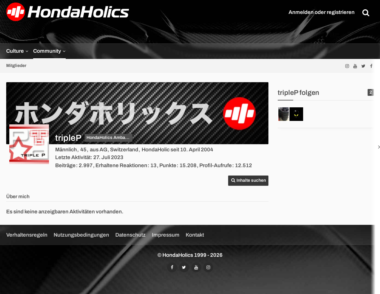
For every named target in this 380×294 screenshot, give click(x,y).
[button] (248, 181)
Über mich (17, 196)
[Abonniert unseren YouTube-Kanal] (355, 66)
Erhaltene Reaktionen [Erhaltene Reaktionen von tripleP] (121, 165)
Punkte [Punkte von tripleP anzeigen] (167, 165)
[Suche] (366, 12)
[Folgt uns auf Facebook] (371, 66)
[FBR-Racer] (296, 114)
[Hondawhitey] (285, 114)
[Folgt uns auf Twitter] (363, 66)
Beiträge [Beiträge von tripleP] (65, 165)
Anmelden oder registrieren (322, 12)
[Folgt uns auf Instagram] (347, 66)
